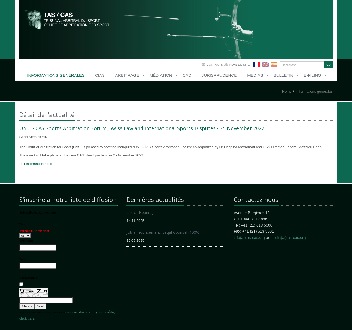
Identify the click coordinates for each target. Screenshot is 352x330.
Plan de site (239, 64)
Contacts (215, 64)
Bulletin (283, 75)
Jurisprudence (219, 75)
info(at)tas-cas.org (249, 237)
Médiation (161, 75)
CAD (187, 75)
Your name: (26, 240)
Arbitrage (127, 75)
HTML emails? (28, 277)
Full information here (35, 164)
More (67, 19)
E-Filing (312, 75)
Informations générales (56, 75)
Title (22, 224)
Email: (23, 259)
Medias (255, 75)
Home (287, 91)
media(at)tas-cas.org (288, 237)
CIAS (100, 75)
